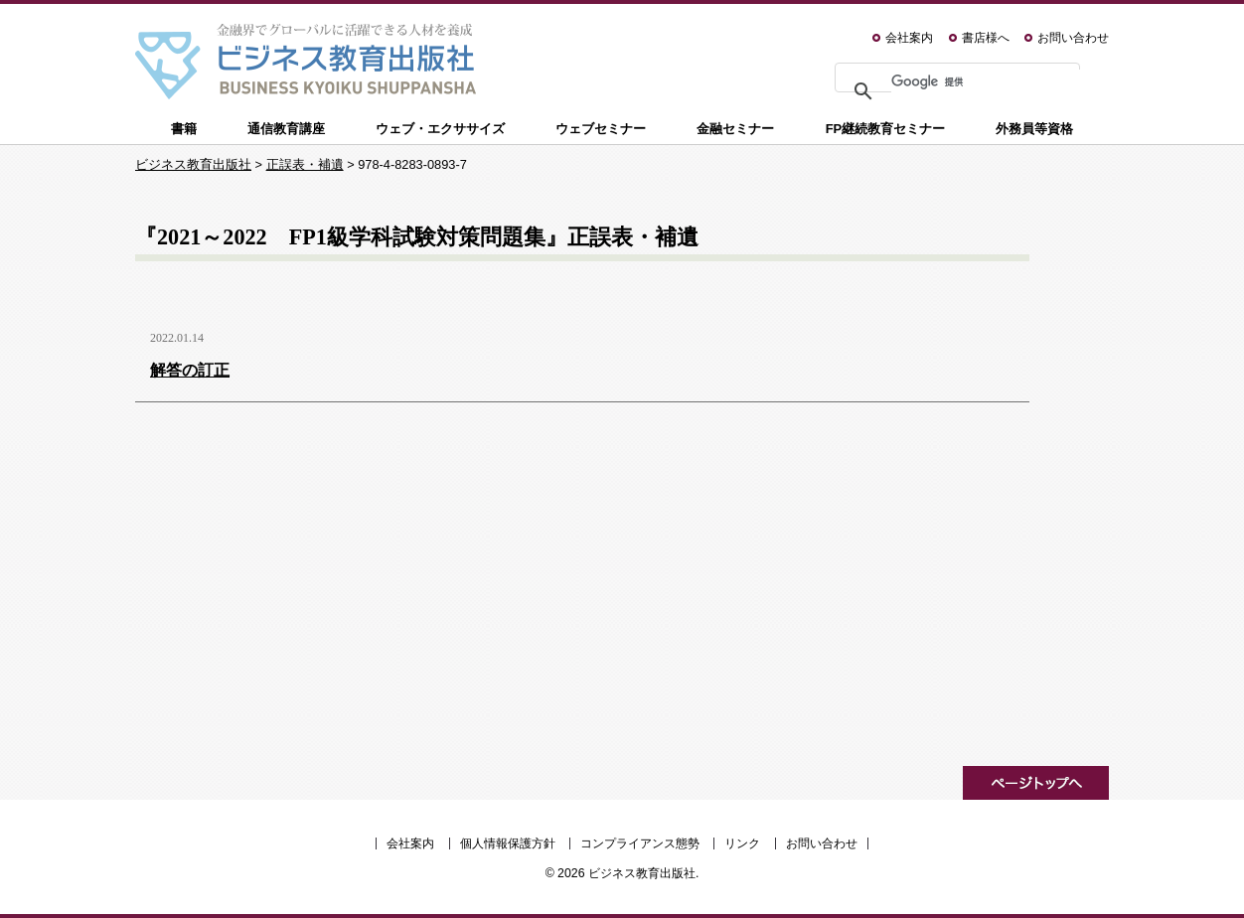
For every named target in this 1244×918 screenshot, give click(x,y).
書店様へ (986, 38)
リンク (742, 843)
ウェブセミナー (600, 128)
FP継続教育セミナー (886, 128)
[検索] (990, 81)
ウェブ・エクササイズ (440, 128)
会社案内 (909, 38)
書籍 (184, 128)
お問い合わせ (1073, 38)
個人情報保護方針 (507, 843)
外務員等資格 (1034, 128)
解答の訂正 (190, 370)
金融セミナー (735, 128)
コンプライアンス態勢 (640, 843)
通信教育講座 (286, 128)
